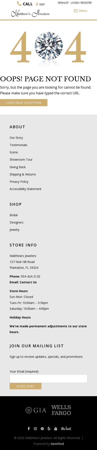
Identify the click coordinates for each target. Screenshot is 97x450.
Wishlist (62, 3)
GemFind (57, 444)
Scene (14, 152)
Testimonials (18, 145)
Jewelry (14, 230)
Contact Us (28, 282)
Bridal (14, 215)
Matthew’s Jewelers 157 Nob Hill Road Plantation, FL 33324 (24, 261)
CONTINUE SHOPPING (23, 103)
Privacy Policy (19, 182)
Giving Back (18, 167)
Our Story (16, 138)
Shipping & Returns (23, 174)
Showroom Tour (21, 159)
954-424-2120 (30, 276)
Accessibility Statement (25, 189)
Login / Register (81, 3)
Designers (17, 222)
